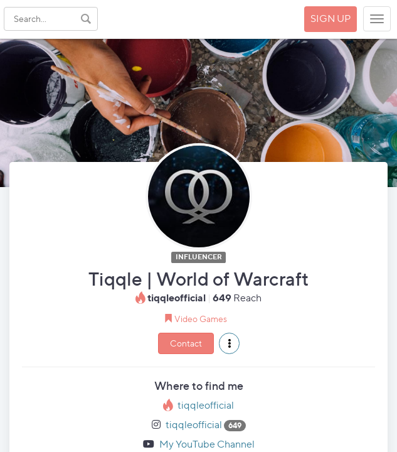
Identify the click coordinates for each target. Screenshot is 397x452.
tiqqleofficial (205, 405)
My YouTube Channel (207, 444)
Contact (186, 343)
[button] (229, 343)
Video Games (200, 318)
